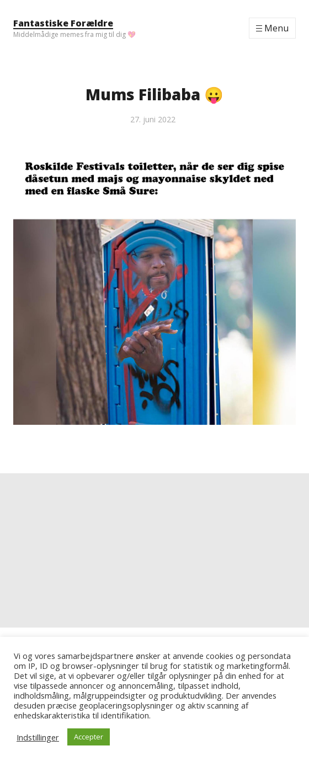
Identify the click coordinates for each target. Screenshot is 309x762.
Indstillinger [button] (38, 737)
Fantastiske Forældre (63, 23)
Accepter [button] (88, 737)
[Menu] (272, 28)
